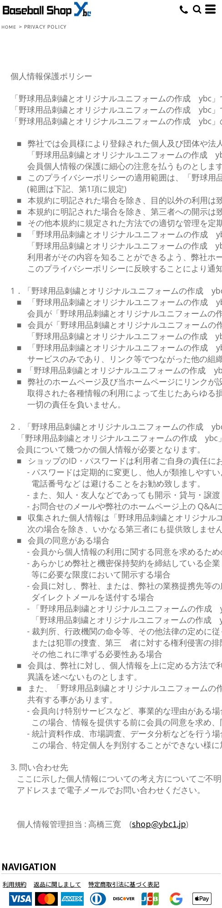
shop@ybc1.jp (159, 823)
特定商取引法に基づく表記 (123, 884)
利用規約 (14, 884)
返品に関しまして (57, 884)
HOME (8, 27)
